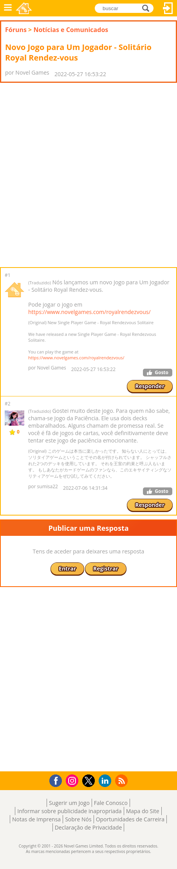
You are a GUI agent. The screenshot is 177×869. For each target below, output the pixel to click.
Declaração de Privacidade (88, 827)
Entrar (168, 8)
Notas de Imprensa (36, 819)
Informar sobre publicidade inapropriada (69, 811)
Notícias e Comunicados (70, 29)
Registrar (105, 568)
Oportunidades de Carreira (130, 819)
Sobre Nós (78, 819)
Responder (149, 386)
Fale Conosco (111, 803)
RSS (122, 780)
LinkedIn (106, 781)
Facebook (58, 779)
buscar (148, 7)
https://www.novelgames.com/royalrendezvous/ (89, 312)
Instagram (73, 780)
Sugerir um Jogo (69, 803)
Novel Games (24, 8)
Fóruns (16, 29)
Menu (8, 8)
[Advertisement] (88, 175)
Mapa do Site (142, 811)
